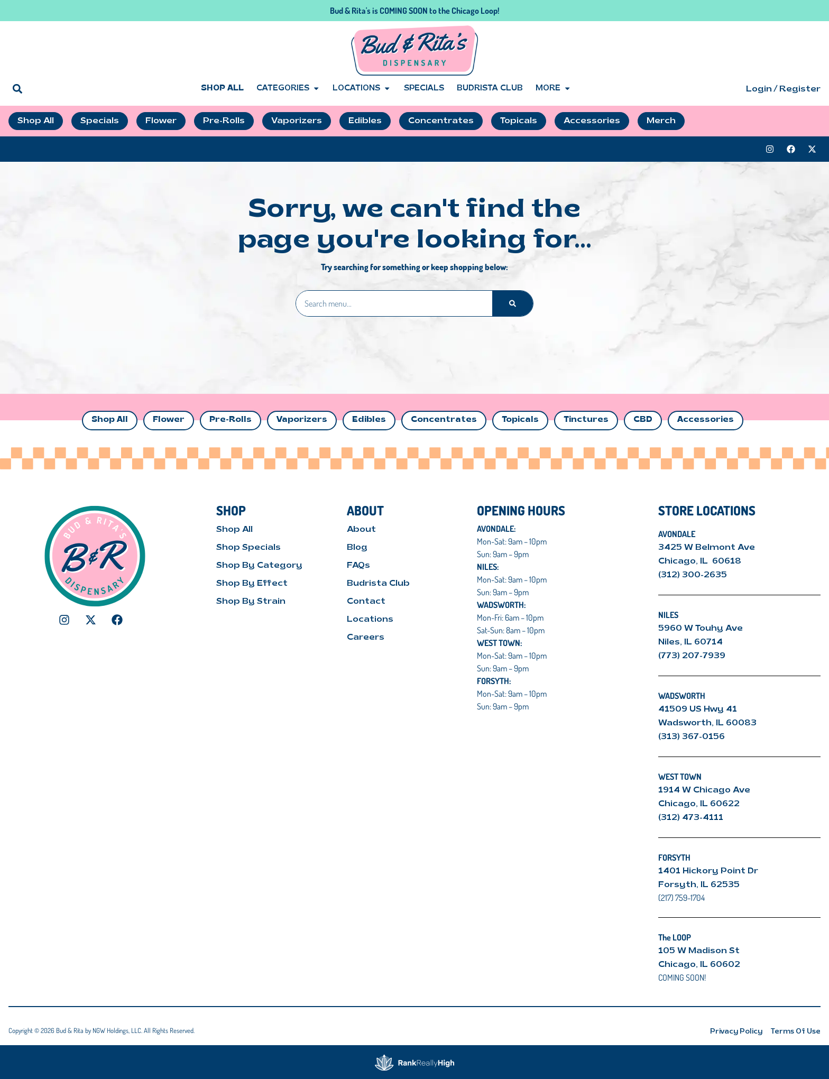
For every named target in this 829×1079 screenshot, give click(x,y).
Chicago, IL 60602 (699, 965)
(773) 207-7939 (691, 656)
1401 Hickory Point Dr (708, 871)
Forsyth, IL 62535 (699, 885)
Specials (424, 89)
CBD (642, 420)
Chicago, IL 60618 (700, 561)
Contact (366, 601)
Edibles (369, 420)
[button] (17, 88)
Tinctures (586, 420)
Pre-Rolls (230, 420)
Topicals (520, 420)
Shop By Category (259, 565)
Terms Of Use (796, 1031)
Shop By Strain (250, 601)
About (361, 529)
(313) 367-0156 (691, 737)
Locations (362, 89)
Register (800, 89)
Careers (365, 637)
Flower (169, 420)
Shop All (222, 89)
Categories (288, 89)
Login (759, 89)
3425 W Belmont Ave (707, 547)
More (553, 89)
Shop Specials (248, 547)
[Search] (512, 303)
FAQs (358, 565)
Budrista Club (490, 89)
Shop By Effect (252, 583)
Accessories (705, 420)
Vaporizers (302, 420)
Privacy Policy (736, 1031)
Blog (357, 547)
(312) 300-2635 (692, 575)
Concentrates (444, 420)
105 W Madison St (699, 951)
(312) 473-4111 (690, 818)
